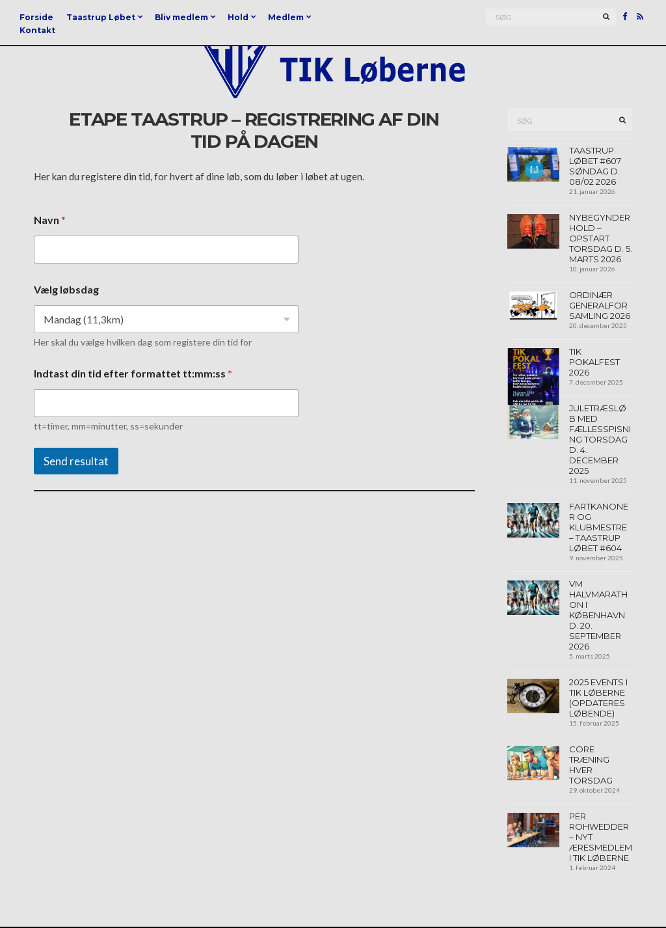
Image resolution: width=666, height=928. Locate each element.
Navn (50, 219)
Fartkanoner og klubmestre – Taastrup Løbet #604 (598, 527)
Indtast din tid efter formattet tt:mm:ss (133, 373)
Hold (238, 17)
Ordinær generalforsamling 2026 (599, 305)
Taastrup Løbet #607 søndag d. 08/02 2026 (595, 166)
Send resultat (76, 461)
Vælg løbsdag (66, 289)
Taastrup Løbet (100, 17)
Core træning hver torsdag (591, 764)
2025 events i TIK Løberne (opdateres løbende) (598, 697)
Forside (36, 17)
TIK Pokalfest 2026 (594, 361)
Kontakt (37, 30)
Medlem (286, 17)
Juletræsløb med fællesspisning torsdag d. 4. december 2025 (600, 439)
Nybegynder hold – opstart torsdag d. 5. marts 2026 (600, 238)
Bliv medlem (181, 17)
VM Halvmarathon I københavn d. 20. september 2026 (598, 615)
